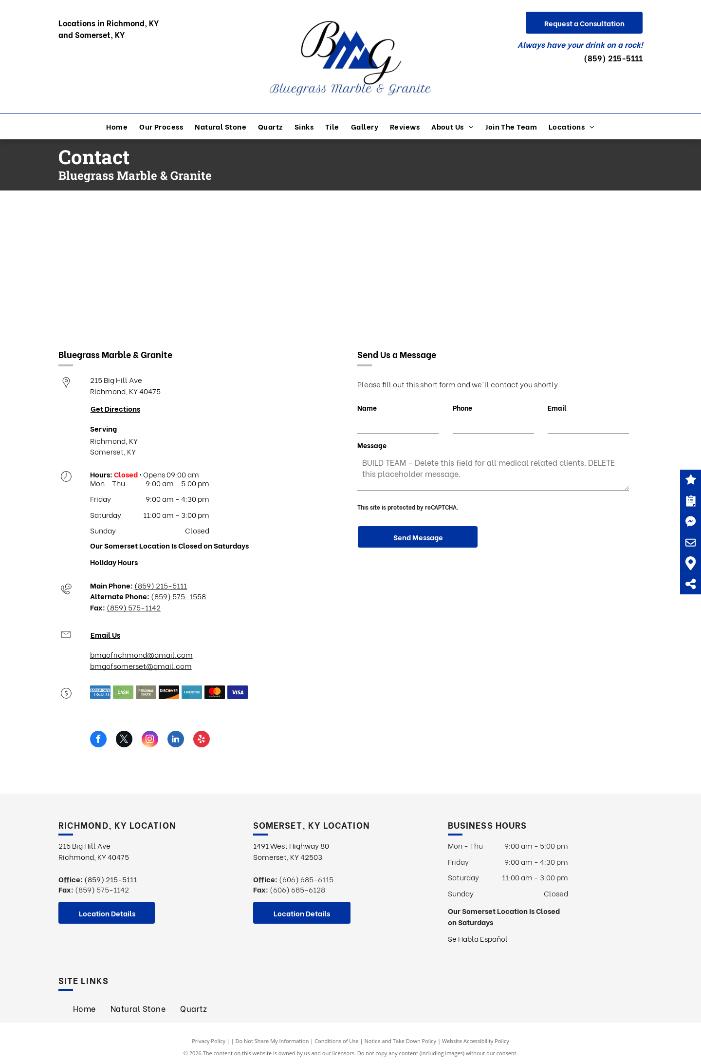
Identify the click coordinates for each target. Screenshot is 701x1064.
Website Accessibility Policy (475, 1041)
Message (372, 445)
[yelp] (201, 740)
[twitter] (124, 740)
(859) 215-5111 (613, 57)
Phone (462, 407)
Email (557, 407)
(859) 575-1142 (134, 607)
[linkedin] (175, 740)
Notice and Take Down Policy (401, 1041)
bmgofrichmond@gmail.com (141, 654)
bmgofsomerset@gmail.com (141, 665)
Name (367, 407)
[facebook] (98, 740)
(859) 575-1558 (178, 595)
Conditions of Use (336, 1041)
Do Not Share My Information (272, 1041)
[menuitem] (116, 126)
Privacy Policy (208, 1041)
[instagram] (150, 740)
